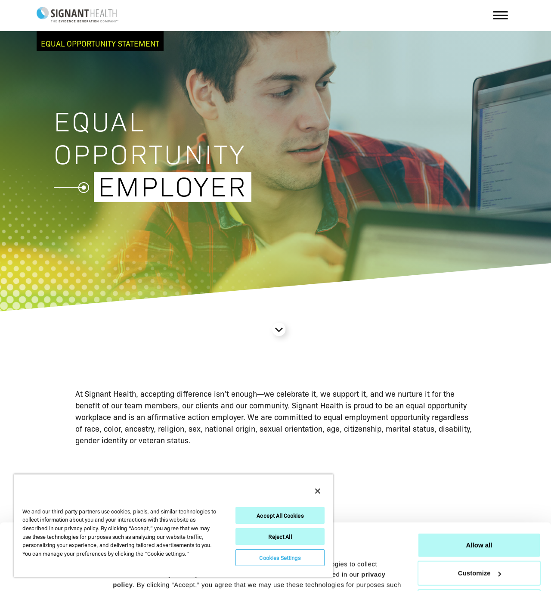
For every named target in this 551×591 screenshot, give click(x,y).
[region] (173, 525)
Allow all (479, 490)
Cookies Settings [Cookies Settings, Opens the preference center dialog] (279, 557)
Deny (479, 546)
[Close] (317, 491)
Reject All (279, 536)
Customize (479, 518)
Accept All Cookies (280, 515)
